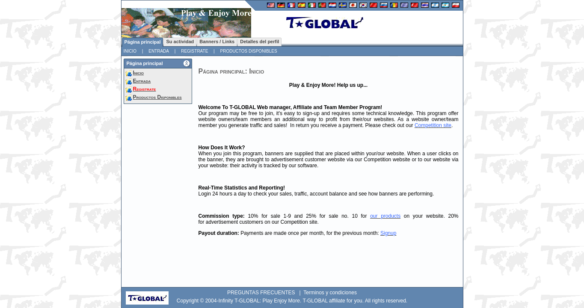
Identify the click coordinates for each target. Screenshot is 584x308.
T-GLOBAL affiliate (323, 301)
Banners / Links (216, 41)
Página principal (143, 41)
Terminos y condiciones (330, 293)
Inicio (130, 51)
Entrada (158, 51)
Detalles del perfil (259, 41)
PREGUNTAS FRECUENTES (261, 293)
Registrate (194, 51)
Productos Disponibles (248, 51)
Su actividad (180, 41)
